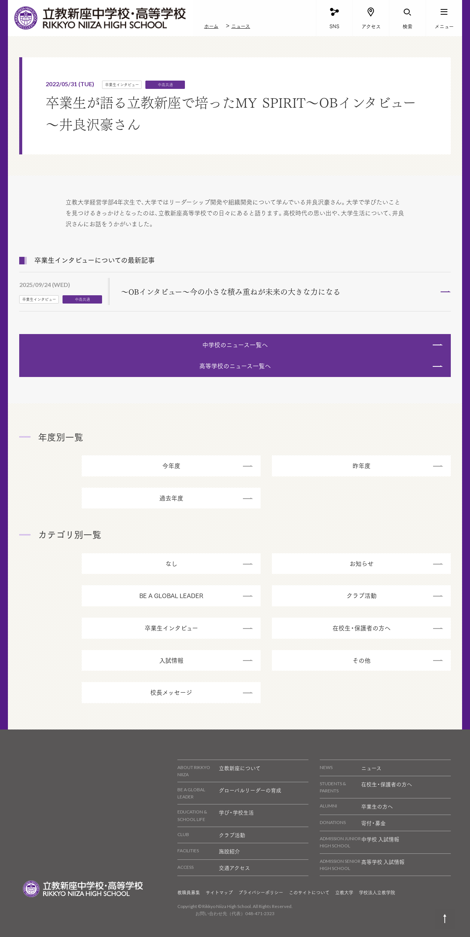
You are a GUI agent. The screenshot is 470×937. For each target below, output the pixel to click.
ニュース (240, 25)
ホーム (211, 25)
